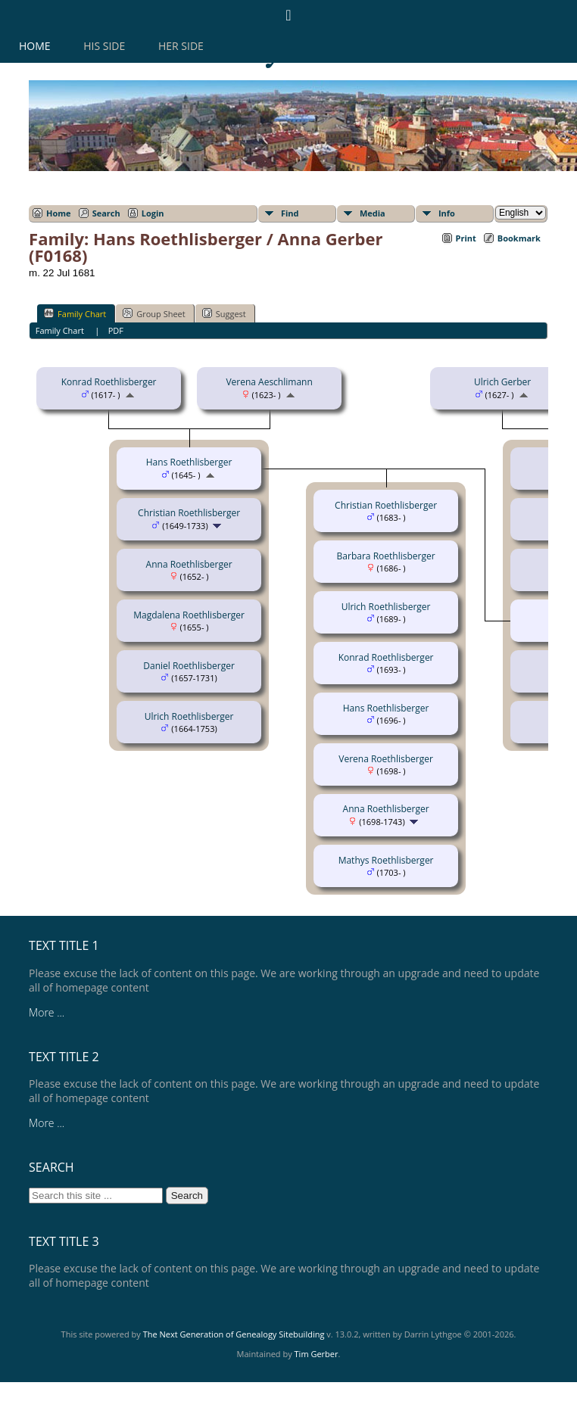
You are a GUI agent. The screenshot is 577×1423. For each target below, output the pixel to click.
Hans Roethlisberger (189, 462)
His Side (104, 46)
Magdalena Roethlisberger (189, 615)
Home (35, 46)
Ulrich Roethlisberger (189, 716)
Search (106, 213)
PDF (115, 330)
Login (153, 213)
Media (372, 213)
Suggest (224, 313)
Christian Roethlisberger (189, 512)
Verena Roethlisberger (385, 758)
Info (446, 213)
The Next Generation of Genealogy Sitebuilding (234, 1334)
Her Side (181, 46)
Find (290, 213)
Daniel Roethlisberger (189, 665)
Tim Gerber (316, 1353)
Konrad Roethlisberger (109, 381)
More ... (46, 1012)
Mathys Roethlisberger (386, 860)
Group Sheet (154, 313)
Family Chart (75, 313)
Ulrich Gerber (502, 381)
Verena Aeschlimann (269, 381)
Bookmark (519, 238)
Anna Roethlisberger (189, 564)
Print (466, 238)
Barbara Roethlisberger (386, 556)
